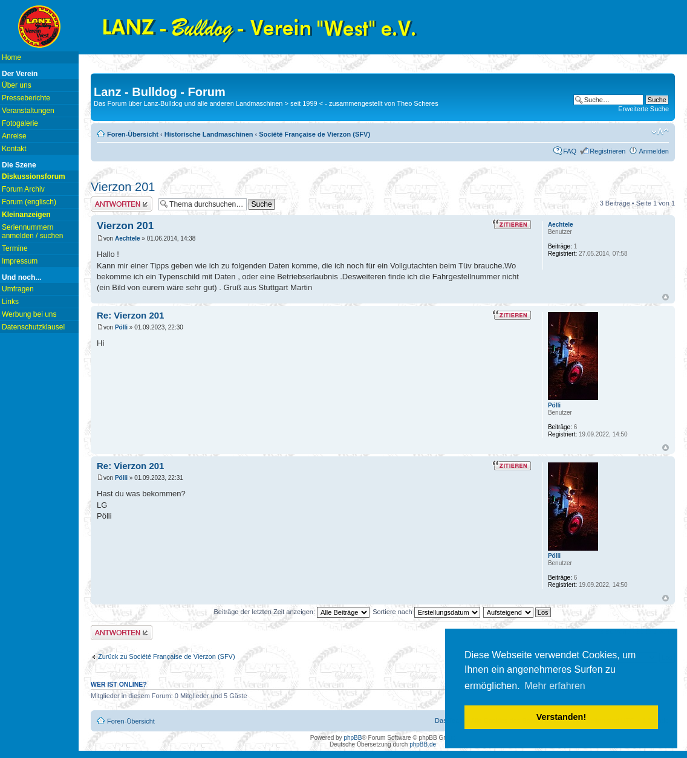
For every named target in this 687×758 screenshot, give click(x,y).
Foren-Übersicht (132, 134)
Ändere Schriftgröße (660, 131)
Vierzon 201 (123, 186)
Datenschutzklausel (33, 327)
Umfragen (18, 289)
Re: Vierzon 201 (130, 315)
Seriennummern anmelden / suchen (32, 231)
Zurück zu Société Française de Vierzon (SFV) (166, 656)
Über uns (16, 85)
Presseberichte (26, 98)
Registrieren (607, 151)
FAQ (569, 151)
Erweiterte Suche (643, 108)
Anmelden (654, 151)
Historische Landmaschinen (208, 134)
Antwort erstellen (121, 204)
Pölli (121, 327)
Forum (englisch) (29, 202)
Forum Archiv (23, 189)
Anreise (14, 136)
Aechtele (127, 238)
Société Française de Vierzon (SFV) (314, 134)
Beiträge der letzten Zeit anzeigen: (291, 611)
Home (11, 57)
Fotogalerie (20, 123)
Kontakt (14, 148)
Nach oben (665, 297)
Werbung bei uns (29, 314)
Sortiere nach (426, 611)
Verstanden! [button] (561, 717)
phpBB (353, 737)
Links (10, 301)
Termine (15, 248)
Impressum (19, 261)
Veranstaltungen (28, 110)
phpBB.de (422, 744)
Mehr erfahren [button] (554, 686)
